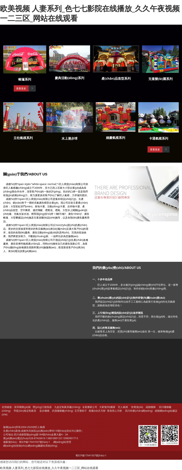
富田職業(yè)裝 (22, 407)
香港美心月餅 (114, 410)
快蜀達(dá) (137, 407)
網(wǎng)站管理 (62, 442)
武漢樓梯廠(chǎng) (62, 410)
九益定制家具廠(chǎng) (67, 407)
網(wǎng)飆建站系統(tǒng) (42, 445)
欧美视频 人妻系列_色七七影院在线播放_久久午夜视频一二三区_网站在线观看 (90, 13)
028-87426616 (37, 438)
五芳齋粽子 (80, 410)
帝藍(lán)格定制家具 (25, 410)
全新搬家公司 (89, 407)
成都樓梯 (150, 407)
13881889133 (54, 438)
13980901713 (70, 438)
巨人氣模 (123, 407)
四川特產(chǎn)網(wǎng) (138, 410)
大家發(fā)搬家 (107, 407)
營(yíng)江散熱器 (42, 407)
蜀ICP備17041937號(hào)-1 (34, 442)
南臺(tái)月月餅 (97, 410)
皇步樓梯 (44, 410)
